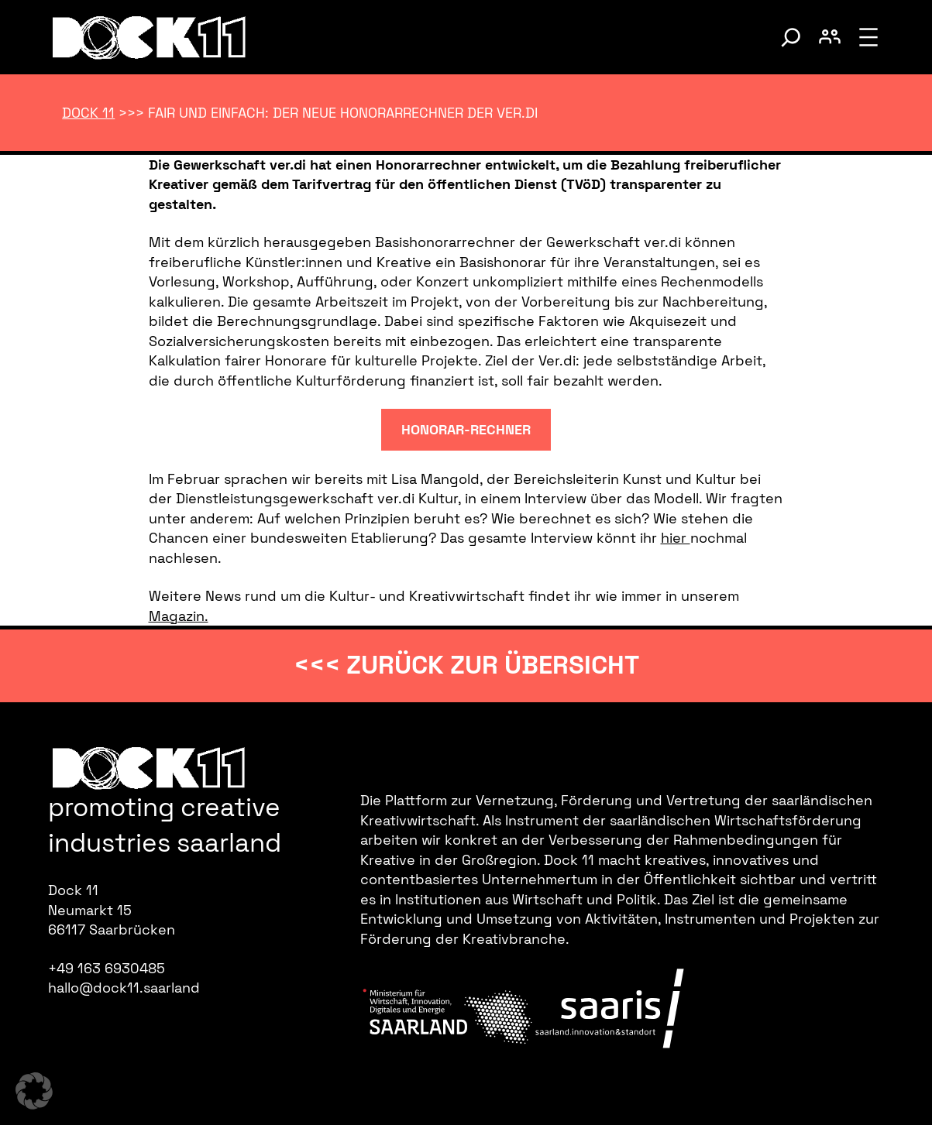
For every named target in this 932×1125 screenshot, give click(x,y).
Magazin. (178, 616)
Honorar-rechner (466, 429)
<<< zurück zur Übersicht (466, 665)
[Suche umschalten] (791, 37)
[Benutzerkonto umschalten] (829, 37)
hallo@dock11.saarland (124, 987)
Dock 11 (88, 113)
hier (675, 538)
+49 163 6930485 (106, 968)
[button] (34, 1091)
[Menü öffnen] (868, 37)
